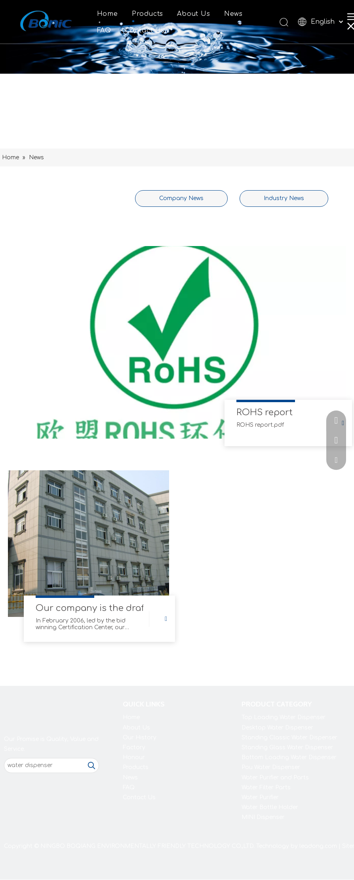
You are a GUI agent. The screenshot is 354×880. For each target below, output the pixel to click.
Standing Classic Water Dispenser (289, 738)
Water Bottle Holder (270, 807)
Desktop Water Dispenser (277, 728)
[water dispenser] (44, 765)
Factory (134, 747)
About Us (193, 13)
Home (107, 13)
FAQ (104, 30)
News (233, 13)
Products (147, 13)
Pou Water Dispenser (271, 767)
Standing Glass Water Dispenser (287, 747)
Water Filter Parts (266, 787)
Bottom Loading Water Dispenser (289, 757)
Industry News (284, 198)
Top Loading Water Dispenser (283, 717)
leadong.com (318, 846)
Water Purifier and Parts (275, 778)
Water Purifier (260, 797)
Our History (139, 738)
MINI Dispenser (263, 817)
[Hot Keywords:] (91, 765)
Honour (134, 757)
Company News (181, 198)
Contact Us (145, 30)
